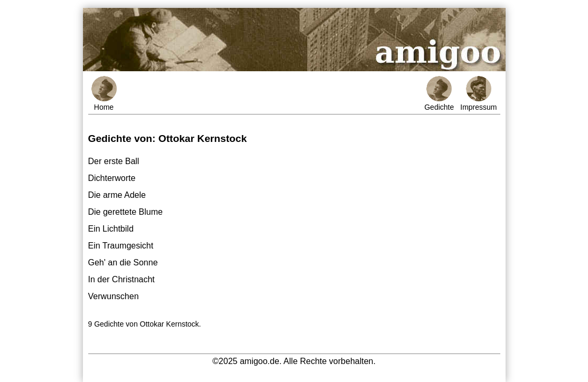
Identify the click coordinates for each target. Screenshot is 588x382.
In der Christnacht (121, 279)
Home (104, 93)
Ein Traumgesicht (121, 245)
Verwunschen (113, 296)
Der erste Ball (113, 161)
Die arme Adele (117, 194)
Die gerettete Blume (125, 211)
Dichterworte (112, 178)
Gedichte (439, 93)
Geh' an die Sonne (123, 262)
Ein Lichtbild (111, 228)
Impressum (478, 93)
